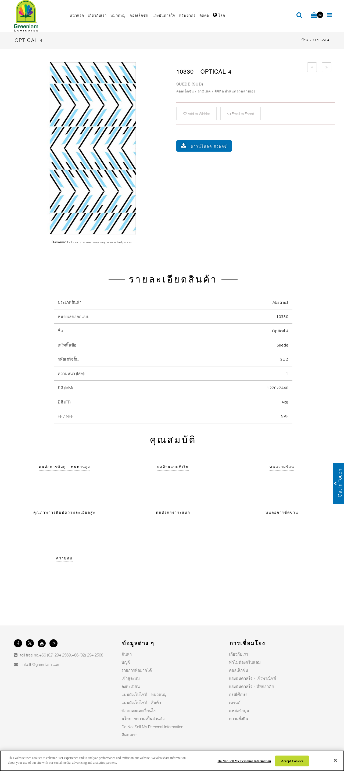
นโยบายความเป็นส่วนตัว (142, 718)
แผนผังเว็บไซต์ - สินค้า (141, 702)
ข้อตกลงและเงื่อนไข (138, 710)
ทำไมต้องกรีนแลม (245, 662)
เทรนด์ (235, 702)
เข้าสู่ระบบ (130, 678)
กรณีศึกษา (238, 694)
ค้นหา (126, 654)
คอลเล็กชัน (238, 670)
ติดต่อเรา (129, 734)
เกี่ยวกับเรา (238, 654)
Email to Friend (240, 114)
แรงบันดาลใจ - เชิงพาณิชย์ (252, 678)
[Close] (335, 760)
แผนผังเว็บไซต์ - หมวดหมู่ (144, 694)
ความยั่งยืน (238, 718)
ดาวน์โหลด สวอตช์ (209, 146)
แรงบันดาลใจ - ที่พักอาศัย (251, 686)
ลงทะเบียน (130, 686)
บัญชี (125, 662)
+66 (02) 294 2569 (55, 654)
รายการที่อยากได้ (136, 670)
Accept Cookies (292, 761)
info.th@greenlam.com (41, 664)
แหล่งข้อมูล (239, 710)
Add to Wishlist (196, 114)
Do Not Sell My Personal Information (152, 726)
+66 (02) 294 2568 (87, 654)
